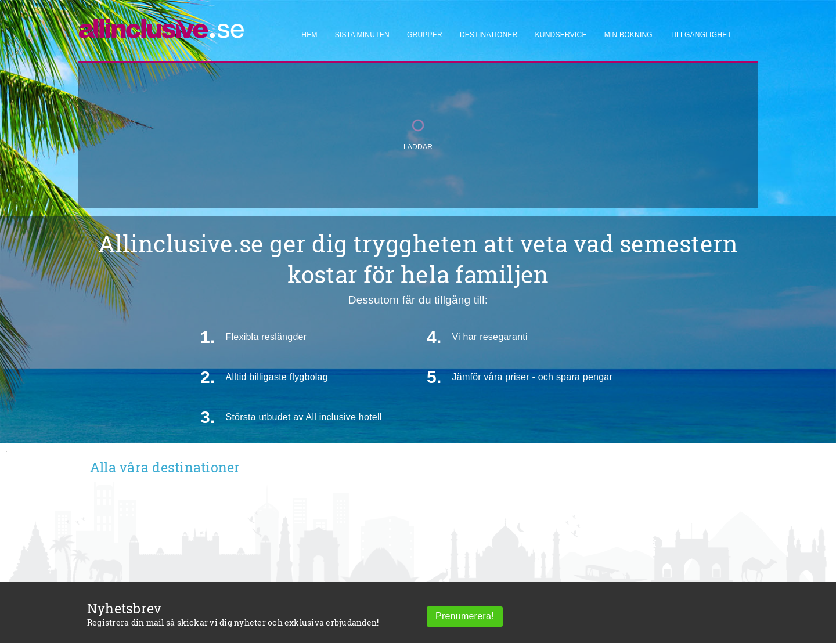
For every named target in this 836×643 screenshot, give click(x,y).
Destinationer (489, 35)
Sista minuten (362, 35)
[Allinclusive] (161, 23)
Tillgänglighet (701, 35)
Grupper (424, 35)
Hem (309, 35)
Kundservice (561, 35)
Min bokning (628, 35)
